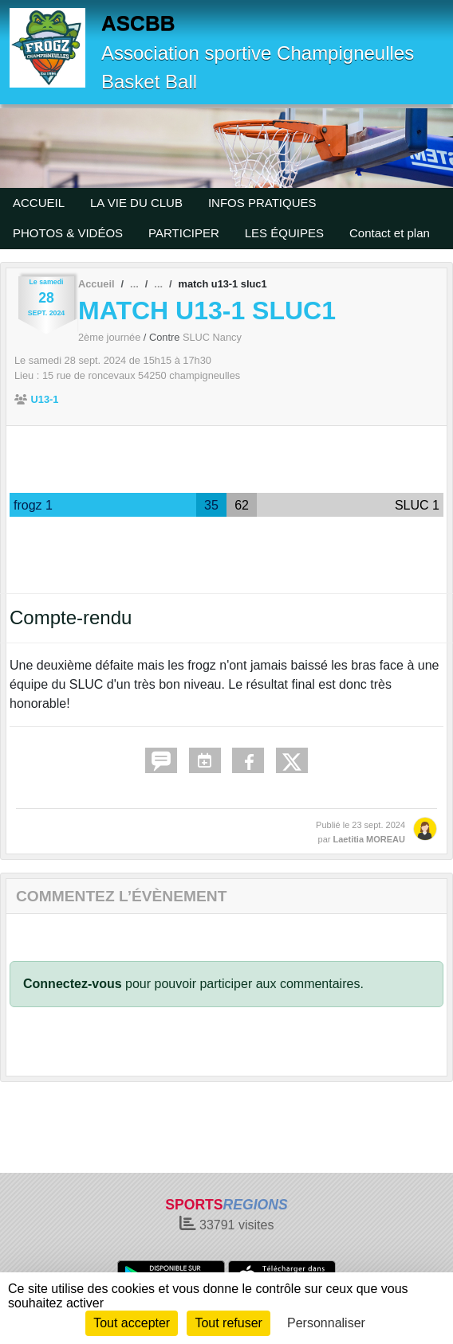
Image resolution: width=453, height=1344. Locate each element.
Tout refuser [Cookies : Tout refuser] (228, 1323)
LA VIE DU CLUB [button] (136, 202)
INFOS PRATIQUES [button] (262, 202)
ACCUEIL (39, 202)
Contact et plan (389, 233)
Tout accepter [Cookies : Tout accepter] (131, 1323)
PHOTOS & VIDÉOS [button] (68, 233)
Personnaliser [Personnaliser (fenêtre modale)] (326, 1323)
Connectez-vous (72, 983)
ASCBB (138, 23)
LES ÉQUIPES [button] (284, 233)
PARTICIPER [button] (183, 233)
